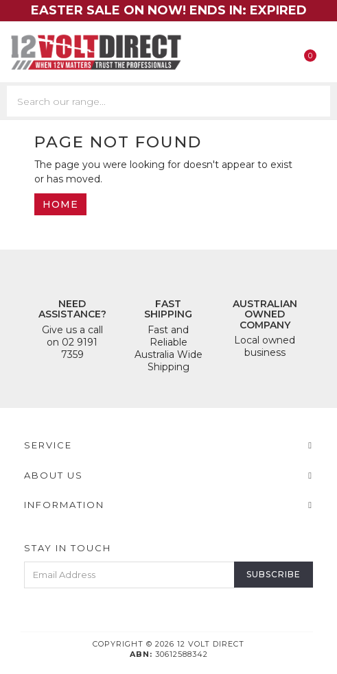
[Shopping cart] (315, 52)
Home (60, 204)
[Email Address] (129, 575)
